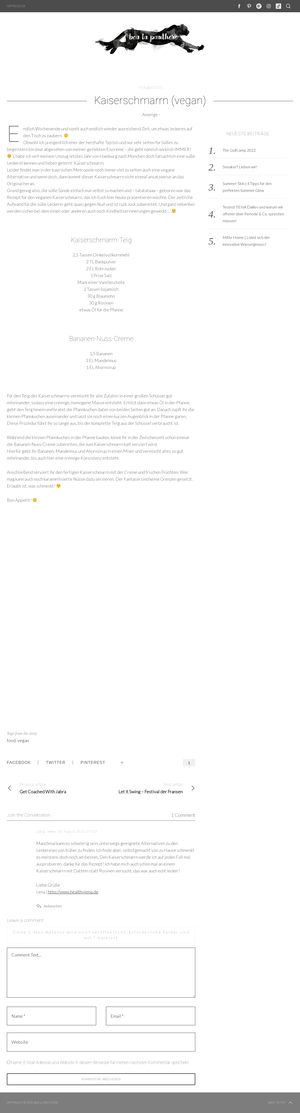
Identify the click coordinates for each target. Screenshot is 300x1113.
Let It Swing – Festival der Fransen (148, 787)
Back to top (280, 1102)
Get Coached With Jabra (54, 787)
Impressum (16, 6)
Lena (40, 831)
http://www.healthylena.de (73, 891)
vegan (23, 740)
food (11, 740)
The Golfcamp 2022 (239, 150)
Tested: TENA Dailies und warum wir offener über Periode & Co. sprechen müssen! (253, 214)
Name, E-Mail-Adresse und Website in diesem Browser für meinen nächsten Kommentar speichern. (100, 1062)
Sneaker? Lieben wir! (240, 166)
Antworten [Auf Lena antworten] (53, 906)
